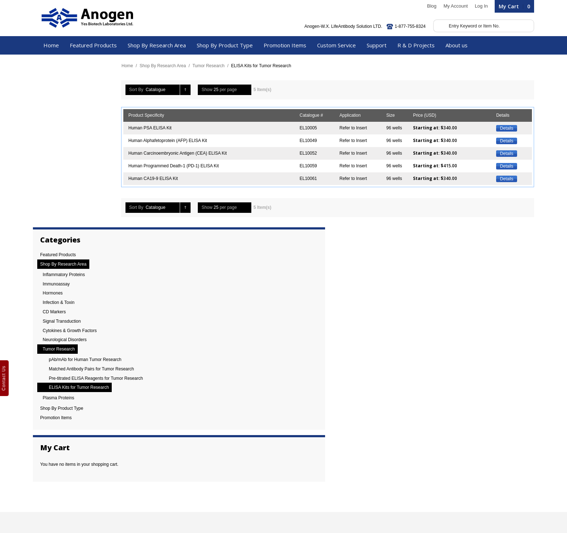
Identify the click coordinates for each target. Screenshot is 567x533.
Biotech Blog (49, 486)
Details (504, 128)
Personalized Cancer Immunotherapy (178, 446)
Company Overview (56, 438)
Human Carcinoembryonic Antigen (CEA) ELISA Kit (180, 153)
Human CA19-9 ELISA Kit (155, 178)
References (48, 446)
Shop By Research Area (165, 65)
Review (44, 454)
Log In (478, 6)
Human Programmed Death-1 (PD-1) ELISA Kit (176, 165)
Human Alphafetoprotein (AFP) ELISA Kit (170, 140)
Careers (44, 470)
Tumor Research (211, 65)
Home (130, 65)
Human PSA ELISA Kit (152, 127)
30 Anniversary (51, 430)
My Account (453, 6)
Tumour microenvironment (167, 454)
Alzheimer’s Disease (162, 438)
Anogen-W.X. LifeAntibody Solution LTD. (341, 26)
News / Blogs (49, 462)
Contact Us (47, 478)
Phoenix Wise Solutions (200, 514)
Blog (429, 6)
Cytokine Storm (157, 430)
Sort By (139, 89)
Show (209, 89)
